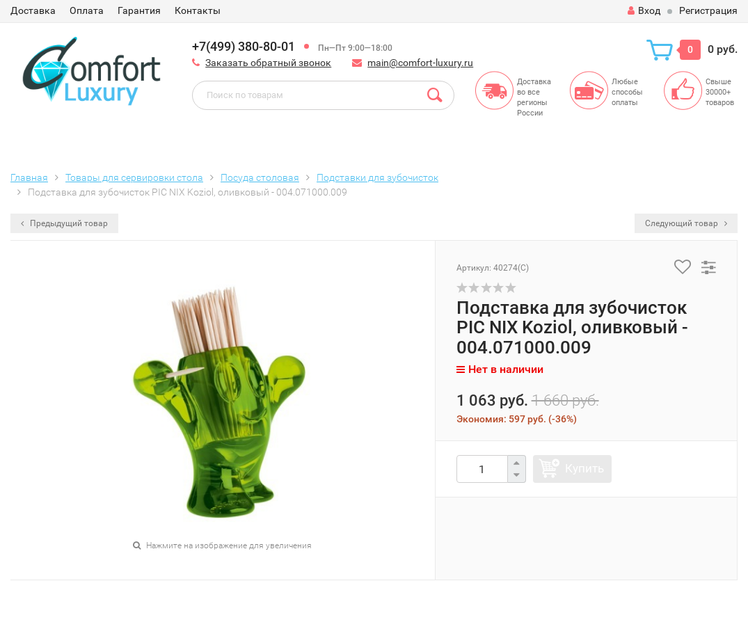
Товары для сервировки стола (134, 177)
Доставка (33, 10)
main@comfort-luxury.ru (420, 62)
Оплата (87, 10)
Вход (644, 10)
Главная (29, 177)
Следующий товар (686, 223)
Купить (584, 468)
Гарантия (139, 10)
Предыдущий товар (64, 223)
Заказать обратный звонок (268, 62)
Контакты (198, 10)
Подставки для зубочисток (377, 177)
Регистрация (708, 10)
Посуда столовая (260, 177)
